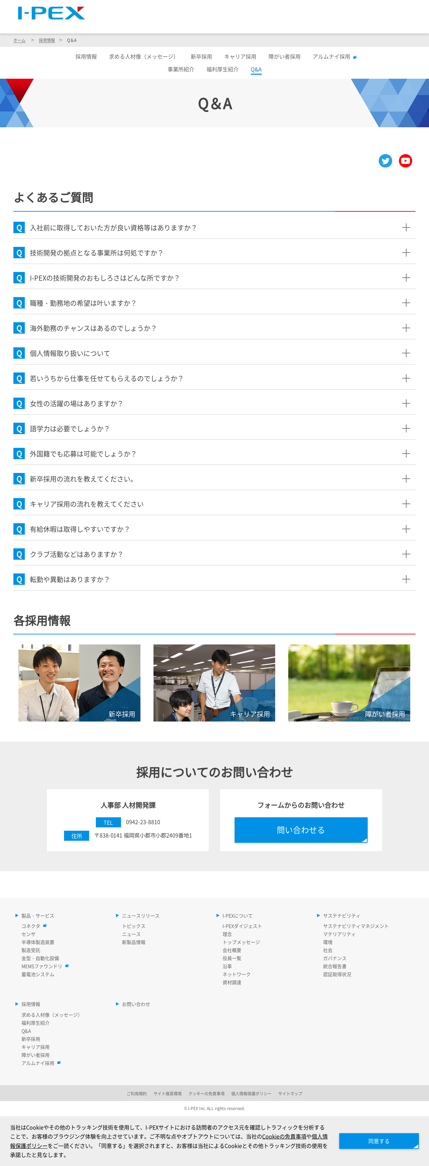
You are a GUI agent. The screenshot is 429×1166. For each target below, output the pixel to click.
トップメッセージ (241, 942)
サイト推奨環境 (168, 1093)
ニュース (131, 934)
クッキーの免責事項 (206, 1093)
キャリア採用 (240, 56)
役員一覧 (232, 958)
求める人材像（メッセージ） (144, 56)
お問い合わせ (136, 1004)
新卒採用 (201, 56)
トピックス (133, 925)
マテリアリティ (339, 934)
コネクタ (32, 925)
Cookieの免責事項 (284, 1136)
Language (331, 8)
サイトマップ (291, 8)
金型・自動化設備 (40, 958)
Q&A (26, 1030)
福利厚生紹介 (222, 69)
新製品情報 (133, 942)
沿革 (227, 966)
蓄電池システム (37, 974)
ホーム (19, 40)
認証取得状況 (337, 974)
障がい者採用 (284, 56)
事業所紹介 (181, 69)
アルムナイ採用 (333, 56)
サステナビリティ (339, 24)
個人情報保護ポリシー (251, 1093)
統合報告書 (335, 966)
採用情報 (395, 24)
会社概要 (232, 950)
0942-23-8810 (143, 822)
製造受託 (30, 950)
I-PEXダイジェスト (242, 925)
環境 (327, 942)
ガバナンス (335, 958)
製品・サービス (151, 24)
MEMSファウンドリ (43, 966)
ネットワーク (237, 974)
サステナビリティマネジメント (356, 925)
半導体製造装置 (37, 942)
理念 (227, 934)
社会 (327, 950)
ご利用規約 (137, 1093)
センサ (28, 934)
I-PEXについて (277, 24)
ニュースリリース (214, 24)
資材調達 (232, 982)
